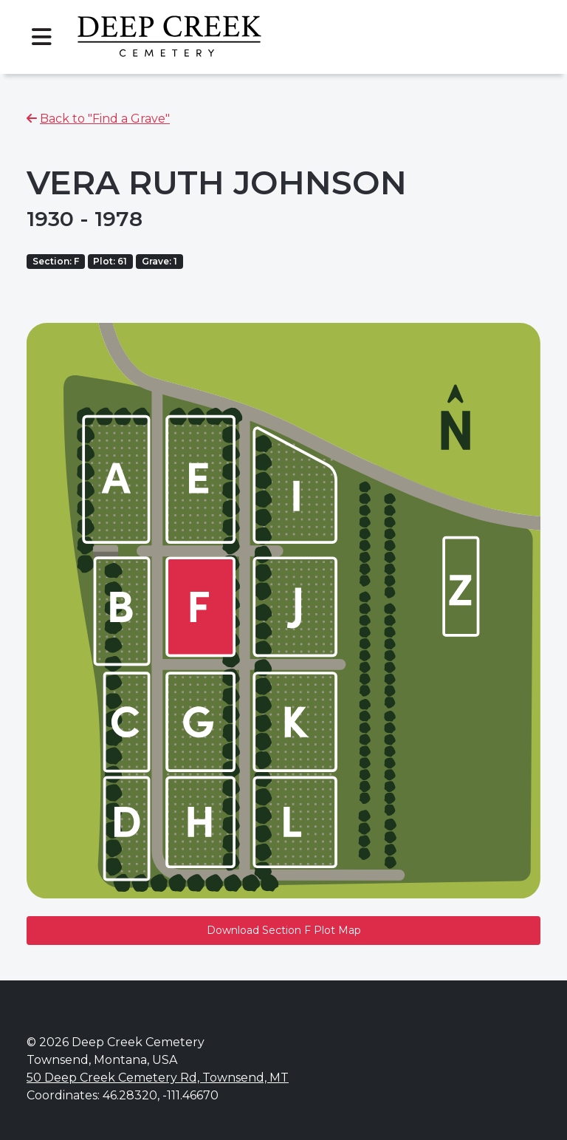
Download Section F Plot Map (284, 930)
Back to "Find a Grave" (105, 119)
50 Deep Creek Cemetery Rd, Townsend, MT (158, 1078)
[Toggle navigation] (41, 37)
